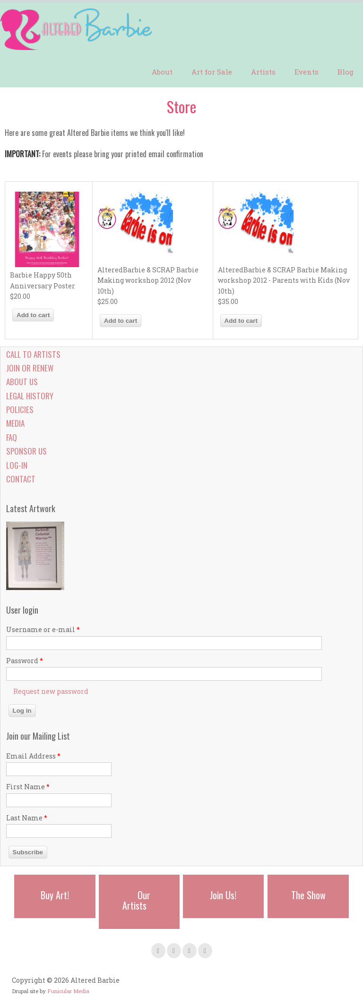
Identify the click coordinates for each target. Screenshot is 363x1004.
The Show (308, 895)
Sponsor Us (26, 451)
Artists (263, 71)
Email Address (33, 755)
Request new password (50, 691)
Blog (345, 71)
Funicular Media (68, 991)
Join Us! (223, 895)
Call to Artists (33, 354)
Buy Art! (55, 895)
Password (24, 660)
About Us (22, 382)
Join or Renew (29, 368)
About (162, 71)
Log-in (16, 465)
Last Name (26, 817)
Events (306, 71)
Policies (20, 409)
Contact (20, 479)
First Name (28, 786)
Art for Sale (211, 71)
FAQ (11, 437)
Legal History (29, 396)
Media (15, 423)
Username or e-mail (43, 629)
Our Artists (136, 900)
